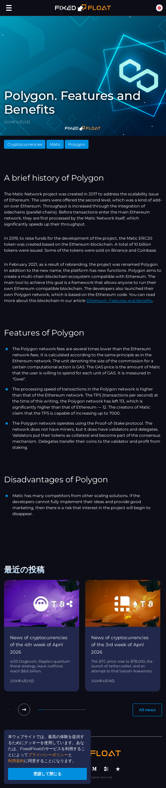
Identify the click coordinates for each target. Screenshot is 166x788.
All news (147, 709)
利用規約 (16, 760)
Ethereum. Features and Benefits (120, 300)
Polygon (76, 144)
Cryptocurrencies (24, 144)
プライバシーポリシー (48, 754)
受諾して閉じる (47, 773)
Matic (55, 144)
